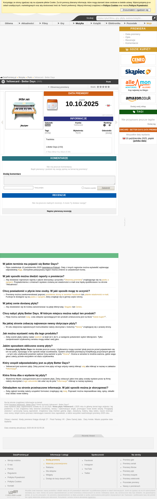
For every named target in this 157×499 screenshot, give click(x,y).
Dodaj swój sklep (138, 106)
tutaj (28, 317)
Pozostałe (132, 23)
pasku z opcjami (37, 297)
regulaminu (91, 497)
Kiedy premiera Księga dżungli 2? (33, 419)
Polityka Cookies (15, 482)
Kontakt (11, 486)
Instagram (88, 465)
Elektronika (114, 23)
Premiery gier (128, 460)
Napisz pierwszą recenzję (59, 211)
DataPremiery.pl (20, 455)
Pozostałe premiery (131, 482)
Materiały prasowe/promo (56, 463)
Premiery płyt (128, 471)
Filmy (45, 23)
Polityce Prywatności (138, 5)
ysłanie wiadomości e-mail (96, 294)
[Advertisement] (64, 50)
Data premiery (132, 34)
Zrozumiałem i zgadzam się (135, 10)
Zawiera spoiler (90, 188)
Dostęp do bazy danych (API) (58, 479)
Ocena (66, 354)
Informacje (11, 369)
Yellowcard (78, 125)
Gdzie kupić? (99, 317)
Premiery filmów (129, 467)
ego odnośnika (30, 381)
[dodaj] (48, 133)
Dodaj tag (152, 124)
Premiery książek (130, 475)
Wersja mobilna (14, 460)
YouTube (88, 469)
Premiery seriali (129, 463)
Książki (97, 23)
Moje (149, 23)
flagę (20, 270)
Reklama (49, 467)
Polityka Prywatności (16, 477)
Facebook (88, 460)
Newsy (79, 327)
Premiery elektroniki (131, 479)
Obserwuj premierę (73, 280)
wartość (38, 337)
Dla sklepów (51, 471)
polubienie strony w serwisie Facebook (63, 294)
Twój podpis (38, 188)
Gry (62, 23)
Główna (9, 23)
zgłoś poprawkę (107, 115)
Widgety (49, 475)
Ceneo (78, 307)
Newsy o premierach (131, 486)
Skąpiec (68, 307)
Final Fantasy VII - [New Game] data (66, 419)
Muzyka (80, 23)
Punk (108, 82)
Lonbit (18, 495)
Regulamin (12, 473)
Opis (127, 37)
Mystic (78, 133)
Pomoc (10, 469)
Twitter (87, 473)
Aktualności (27, 23)
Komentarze (131, 43)
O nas (10, 465)
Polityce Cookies (110, 5)
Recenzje (130, 40)
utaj (83, 366)
